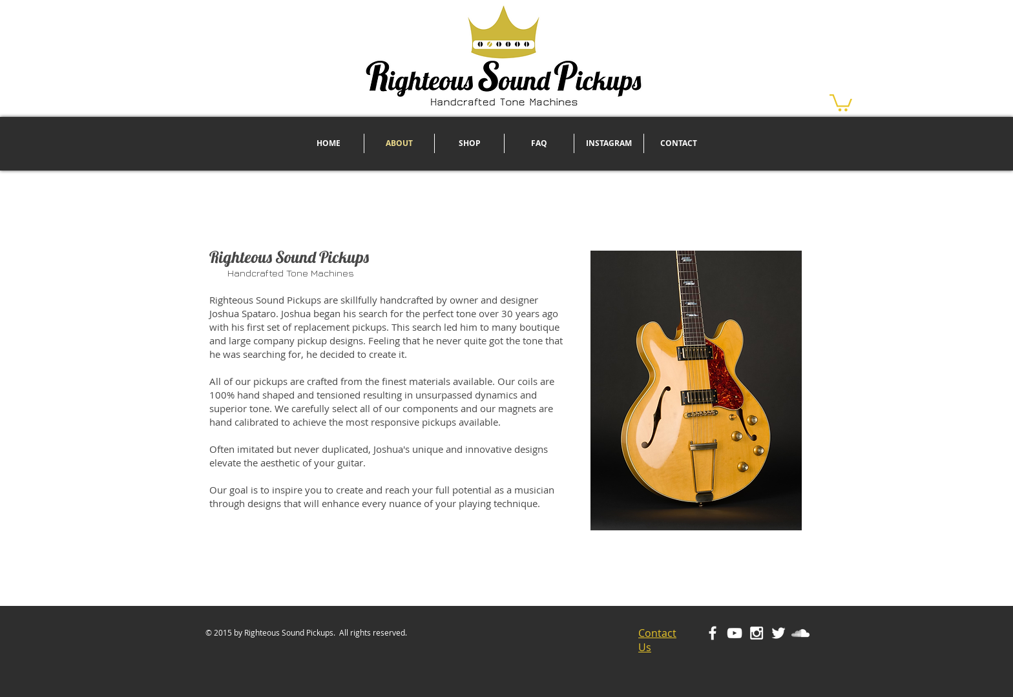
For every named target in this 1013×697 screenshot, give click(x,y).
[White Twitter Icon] (778, 633)
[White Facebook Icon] (713, 633)
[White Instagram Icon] (756, 633)
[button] (841, 101)
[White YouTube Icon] (735, 633)
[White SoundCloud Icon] (800, 633)
